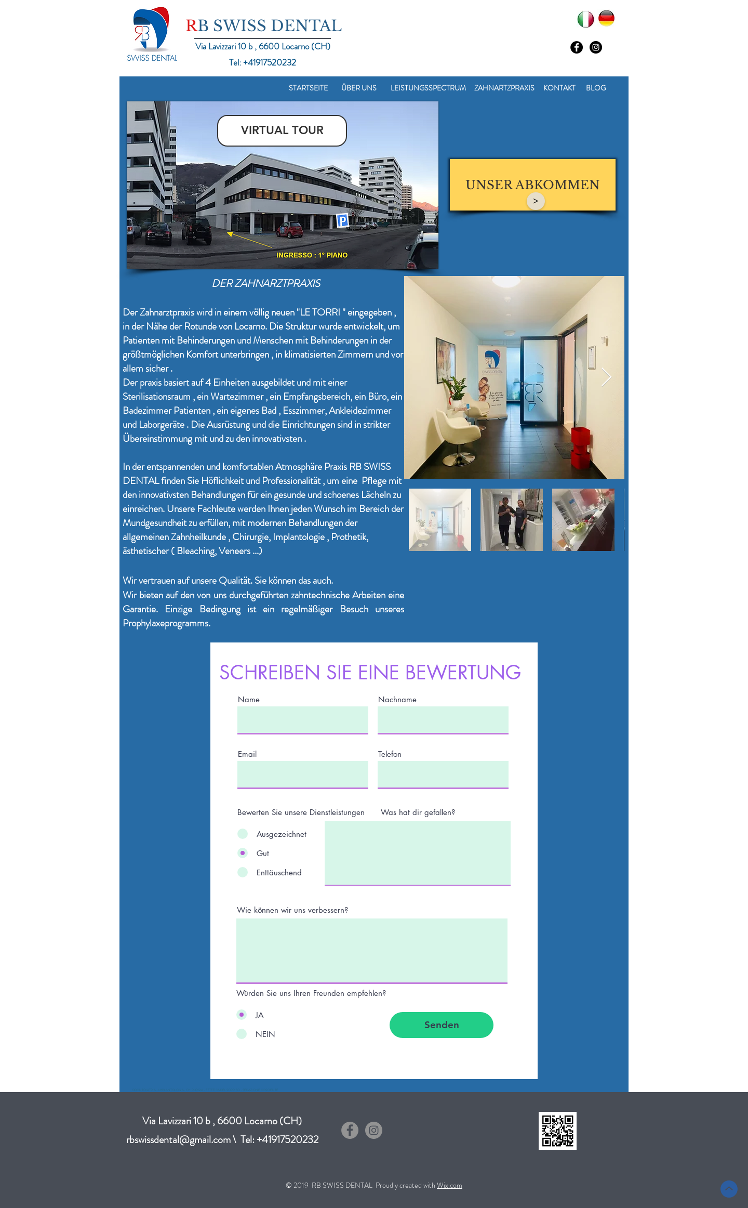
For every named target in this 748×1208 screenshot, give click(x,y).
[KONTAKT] (559, 88)
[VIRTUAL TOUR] (282, 131)
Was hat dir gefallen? (418, 812)
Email (247, 754)
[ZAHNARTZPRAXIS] (504, 88)
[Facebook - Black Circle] (576, 47)
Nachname (397, 699)
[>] (536, 201)
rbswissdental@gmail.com (178, 1139)
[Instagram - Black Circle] (596, 47)
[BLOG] (595, 88)
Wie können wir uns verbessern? (292, 910)
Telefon (390, 754)
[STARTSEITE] (308, 88)
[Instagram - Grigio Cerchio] (373, 1130)
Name (249, 699)
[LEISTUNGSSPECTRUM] (428, 88)
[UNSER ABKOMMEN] (533, 185)
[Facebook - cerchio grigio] (349, 1130)
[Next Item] (606, 377)
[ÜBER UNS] (359, 88)
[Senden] (441, 1025)
